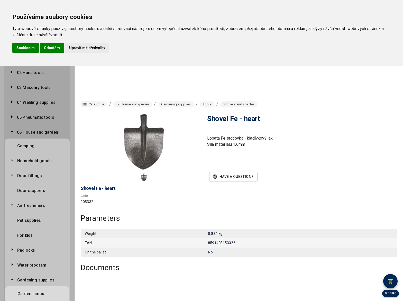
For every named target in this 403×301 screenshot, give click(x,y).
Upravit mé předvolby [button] (87, 48)
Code (84, 195)
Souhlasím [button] (25, 48)
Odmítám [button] (52, 48)
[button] (144, 177)
